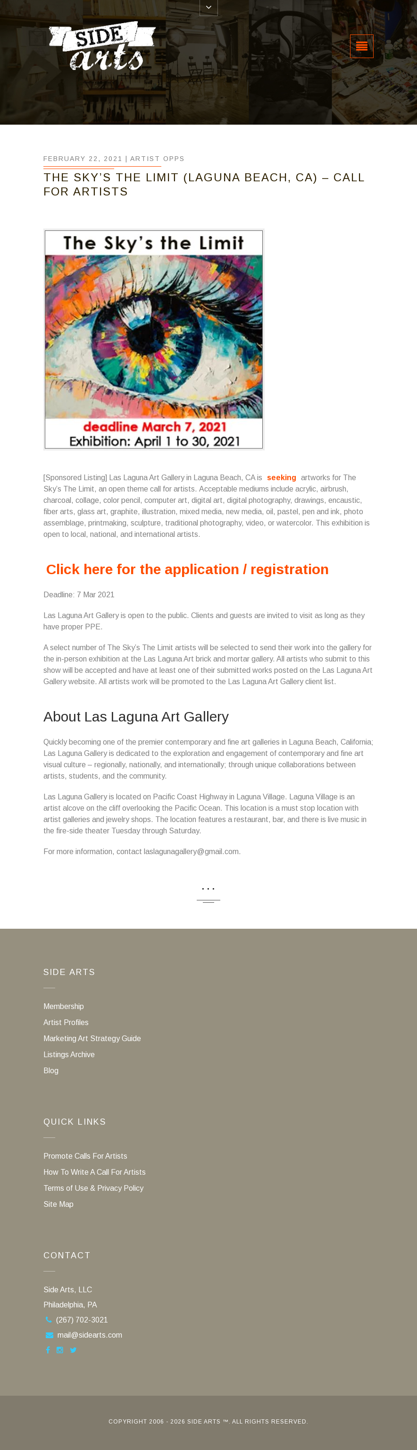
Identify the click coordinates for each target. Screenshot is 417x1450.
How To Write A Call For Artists (94, 1172)
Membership (63, 1006)
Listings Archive (69, 1055)
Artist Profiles (66, 1022)
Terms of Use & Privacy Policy (93, 1188)
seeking (281, 478)
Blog (50, 1071)
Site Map (58, 1204)
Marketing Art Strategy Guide (92, 1039)
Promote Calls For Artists (85, 1156)
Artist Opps (157, 158)
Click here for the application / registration (187, 569)
